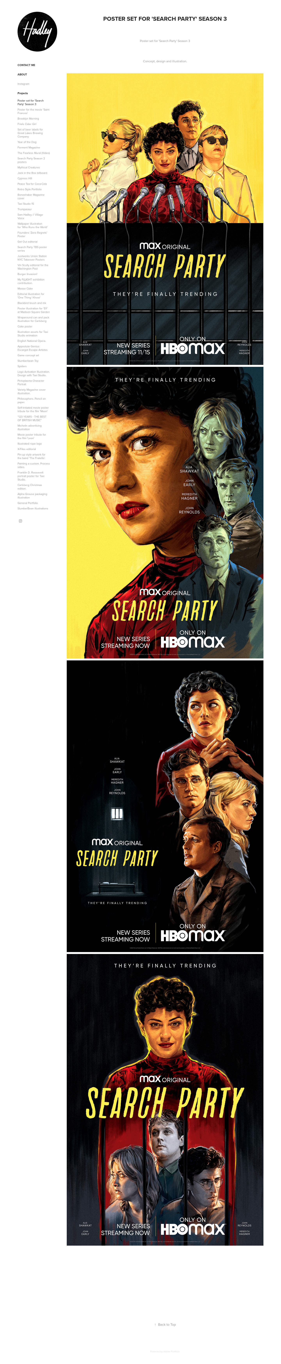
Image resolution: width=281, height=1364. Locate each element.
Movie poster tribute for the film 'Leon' (32, 436)
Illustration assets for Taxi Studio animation (33, 333)
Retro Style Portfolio (30, 189)
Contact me (26, 65)
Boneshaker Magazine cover (31, 196)
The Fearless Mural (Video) (34, 153)
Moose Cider (25, 288)
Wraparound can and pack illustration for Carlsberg (33, 319)
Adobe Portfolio (171, 1351)
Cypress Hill (25, 178)
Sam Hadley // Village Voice (30, 216)
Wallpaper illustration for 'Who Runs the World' (33, 225)
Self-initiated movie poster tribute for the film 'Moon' (33, 409)
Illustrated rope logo (30, 444)
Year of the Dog (27, 142)
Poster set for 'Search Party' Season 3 (31, 102)
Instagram (23, 84)
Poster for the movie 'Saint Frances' (33, 111)
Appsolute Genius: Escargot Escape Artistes (33, 348)
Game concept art (28, 355)
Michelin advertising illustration (30, 427)
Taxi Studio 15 (26, 204)
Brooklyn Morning (28, 119)
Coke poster (25, 326)
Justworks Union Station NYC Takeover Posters (32, 258)
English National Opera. (32, 341)
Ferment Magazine (29, 147)
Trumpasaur (25, 209)
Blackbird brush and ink (32, 303)
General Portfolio (28, 503)
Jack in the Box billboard (32, 173)
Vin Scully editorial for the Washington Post (33, 267)
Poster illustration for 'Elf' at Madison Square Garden (34, 310)
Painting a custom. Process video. (34, 465)
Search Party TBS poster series (32, 249)
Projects (23, 93)
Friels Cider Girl (27, 124)
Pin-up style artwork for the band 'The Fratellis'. (31, 456)
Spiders (22, 366)
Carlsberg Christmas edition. (30, 486)
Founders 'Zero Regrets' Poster (32, 234)
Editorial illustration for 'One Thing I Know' (31, 295)
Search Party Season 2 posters (31, 160)
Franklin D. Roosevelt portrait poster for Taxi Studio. (31, 476)
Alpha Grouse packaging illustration (32, 495)
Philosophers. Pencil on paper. (32, 400)
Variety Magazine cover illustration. (32, 391)
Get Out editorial (27, 242)
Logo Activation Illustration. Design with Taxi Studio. (34, 373)
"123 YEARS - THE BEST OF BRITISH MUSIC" (32, 418)
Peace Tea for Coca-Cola (32, 184)
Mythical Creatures (29, 167)
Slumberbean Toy (28, 361)
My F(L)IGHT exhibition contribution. (31, 281)
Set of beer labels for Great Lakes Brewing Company (30, 133)
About (22, 74)
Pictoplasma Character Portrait (31, 382)
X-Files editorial (27, 449)
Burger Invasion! (27, 274)
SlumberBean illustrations (33, 508)
